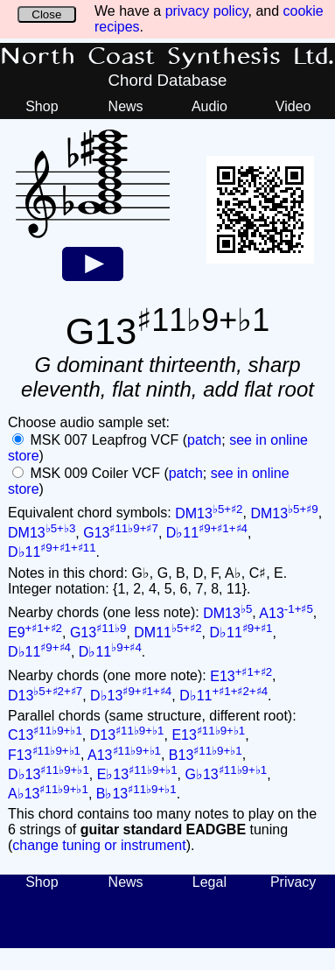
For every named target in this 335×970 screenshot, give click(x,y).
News (125, 106)
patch (204, 439)
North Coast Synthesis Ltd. (167, 57)
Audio (209, 106)
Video (293, 106)
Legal (209, 882)
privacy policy (206, 11)
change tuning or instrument (98, 845)
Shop (41, 106)
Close (46, 14)
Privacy (293, 882)
